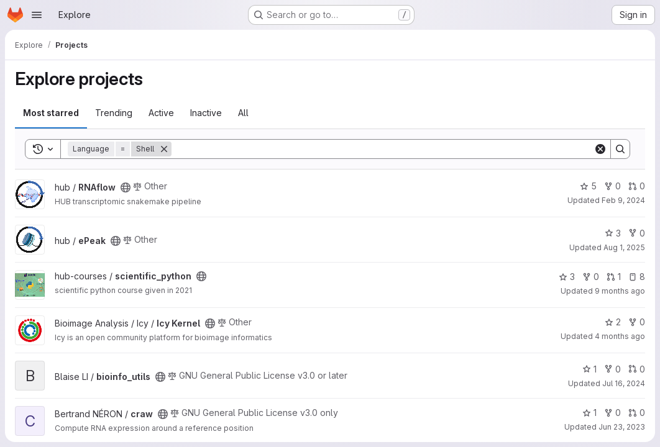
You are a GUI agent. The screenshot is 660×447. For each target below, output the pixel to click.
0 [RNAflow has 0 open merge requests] (636, 186)
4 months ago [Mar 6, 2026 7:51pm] (620, 336)
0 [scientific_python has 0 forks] (590, 276)
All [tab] (243, 112)
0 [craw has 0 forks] (612, 412)
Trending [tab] (113, 112)
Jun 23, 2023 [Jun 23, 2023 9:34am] (621, 426)
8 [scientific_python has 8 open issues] (636, 276)
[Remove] (164, 149)
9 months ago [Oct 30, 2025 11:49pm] (620, 291)
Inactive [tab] (206, 112)
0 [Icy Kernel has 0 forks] (636, 322)
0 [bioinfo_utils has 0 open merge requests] (636, 369)
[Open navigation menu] (37, 15)
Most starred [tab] (51, 112)
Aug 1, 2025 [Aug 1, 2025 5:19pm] (624, 247)
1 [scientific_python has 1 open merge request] (614, 276)
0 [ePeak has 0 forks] (636, 233)
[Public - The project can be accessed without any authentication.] (126, 187)
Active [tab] (161, 112)
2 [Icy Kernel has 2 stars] (613, 322)
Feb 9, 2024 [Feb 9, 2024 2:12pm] (623, 200)
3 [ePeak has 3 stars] (613, 233)
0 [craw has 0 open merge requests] (636, 412)
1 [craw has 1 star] (589, 412)
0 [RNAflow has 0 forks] (612, 186)
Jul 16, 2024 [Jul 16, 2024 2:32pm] (623, 383)
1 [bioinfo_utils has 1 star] (589, 369)
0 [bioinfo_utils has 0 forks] (612, 369)
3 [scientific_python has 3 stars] (567, 276)
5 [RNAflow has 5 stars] (588, 186)
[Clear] (600, 149)
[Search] (382, 149)
